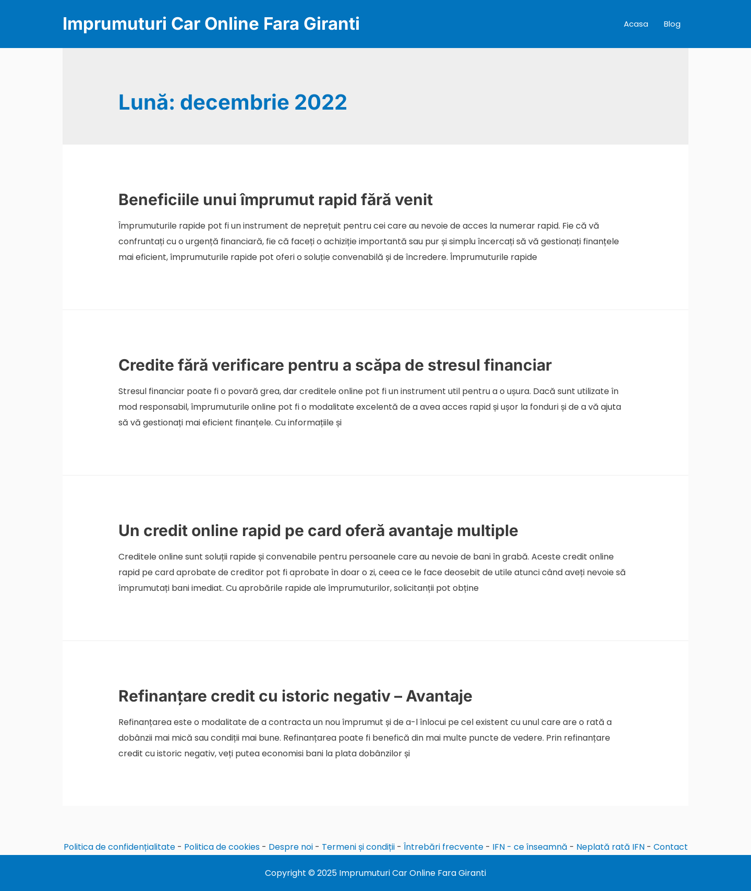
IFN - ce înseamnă (529, 847)
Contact (670, 847)
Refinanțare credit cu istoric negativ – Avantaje (295, 695)
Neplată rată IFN (610, 847)
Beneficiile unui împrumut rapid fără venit (275, 199)
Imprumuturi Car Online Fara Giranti (211, 23)
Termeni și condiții (358, 847)
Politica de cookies (222, 847)
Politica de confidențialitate (119, 847)
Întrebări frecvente (443, 847)
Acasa (636, 23)
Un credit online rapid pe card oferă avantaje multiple (318, 530)
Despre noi (291, 847)
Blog (672, 23)
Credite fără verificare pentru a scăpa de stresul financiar (335, 364)
